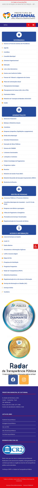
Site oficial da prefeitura (9, 430)
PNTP (10, 469)
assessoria (15, 460)
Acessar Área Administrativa (14, 485)
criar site (13, 458)
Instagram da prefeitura (9, 423)
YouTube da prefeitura (8, 434)
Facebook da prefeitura (8, 419)
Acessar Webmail (28, 485)
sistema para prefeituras (25, 458)
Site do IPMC (5, 427)
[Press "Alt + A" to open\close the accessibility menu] (36, 246)
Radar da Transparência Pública (23, 469)
